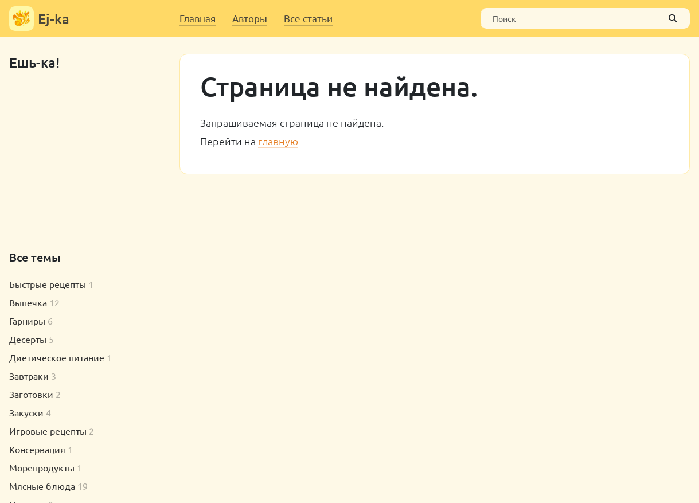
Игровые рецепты (48, 430)
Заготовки (31, 394)
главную (278, 140)
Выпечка (28, 302)
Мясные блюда (42, 486)
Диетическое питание (56, 357)
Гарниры (27, 320)
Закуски (26, 412)
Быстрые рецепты (47, 284)
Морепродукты (42, 467)
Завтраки (29, 375)
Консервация (37, 449)
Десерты (27, 339)
